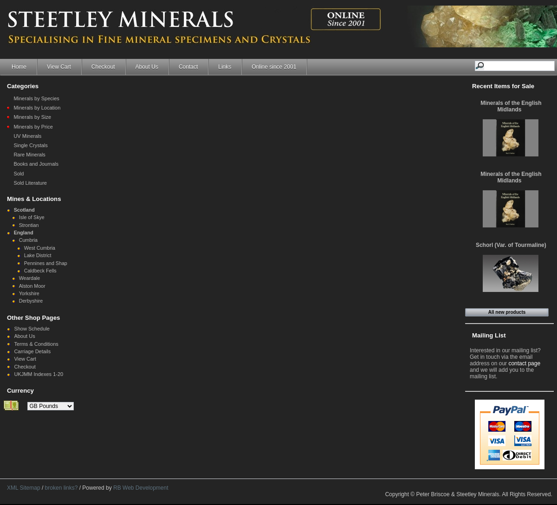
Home (19, 67)
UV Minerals (27, 136)
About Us (147, 67)
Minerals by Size (32, 117)
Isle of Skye (32, 217)
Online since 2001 (274, 67)
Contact (188, 67)
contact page (524, 363)
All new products (507, 312)
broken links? (61, 488)
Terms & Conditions (36, 344)
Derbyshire (31, 301)
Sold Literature (30, 183)
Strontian (29, 225)
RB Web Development (140, 488)
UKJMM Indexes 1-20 (38, 374)
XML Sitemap (23, 488)
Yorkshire (29, 293)
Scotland (24, 210)
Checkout (103, 67)
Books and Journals (35, 164)
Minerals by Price (32, 126)
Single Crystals (30, 145)
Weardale (29, 278)
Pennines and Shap (45, 263)
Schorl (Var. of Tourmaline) (511, 245)
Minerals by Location (36, 107)
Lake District (38, 255)
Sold (18, 173)
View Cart (59, 67)
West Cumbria (39, 248)
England (23, 232)
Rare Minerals (29, 154)
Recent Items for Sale (503, 86)
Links (224, 67)
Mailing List (489, 335)
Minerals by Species (36, 98)
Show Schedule (31, 328)
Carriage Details (32, 351)
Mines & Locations (34, 198)
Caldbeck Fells (40, 270)
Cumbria (28, 240)
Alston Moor (32, 286)
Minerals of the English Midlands (510, 106)
